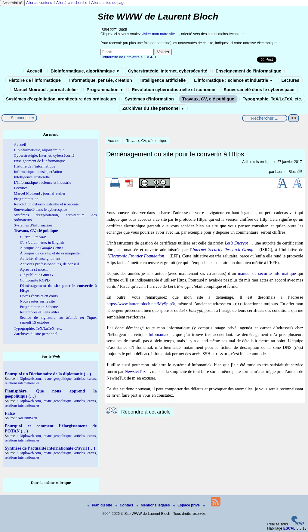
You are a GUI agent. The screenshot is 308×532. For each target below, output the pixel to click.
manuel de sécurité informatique (267, 273)
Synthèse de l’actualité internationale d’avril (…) (50, 448)
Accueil (34, 71)
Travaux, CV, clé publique (208, 99)
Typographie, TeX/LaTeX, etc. (272, 99)
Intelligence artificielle (163, 80)
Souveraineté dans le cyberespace (258, 89)
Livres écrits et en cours (39, 296)
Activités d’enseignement (40, 258)
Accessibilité (12, 3)
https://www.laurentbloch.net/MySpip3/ (140, 304)
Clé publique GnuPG (36, 274)
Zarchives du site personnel (153, 108)
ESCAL (289, 528)
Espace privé (187, 505)
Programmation (105, 89)
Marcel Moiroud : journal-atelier (46, 89)
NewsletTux (135, 371)
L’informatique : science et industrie (233, 80)
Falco (10, 413)
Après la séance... (34, 269)
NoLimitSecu (27, 418)
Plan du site (100, 505)
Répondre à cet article (146, 412)
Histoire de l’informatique (35, 80)
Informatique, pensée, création (100, 80)
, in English (42, 242)
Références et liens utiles (39, 312)
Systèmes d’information (149, 99)
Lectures (290, 80)
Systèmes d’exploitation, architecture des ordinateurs (61, 99)
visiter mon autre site (158, 34)
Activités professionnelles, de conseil (49, 264)
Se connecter (22, 117)
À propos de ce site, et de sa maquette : (51, 253)
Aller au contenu (39, 3)
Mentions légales (154, 505)
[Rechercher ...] (264, 118)
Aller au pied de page (108, 3)
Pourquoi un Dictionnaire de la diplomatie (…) (48, 373)
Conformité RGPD (35, 280)
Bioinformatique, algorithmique (85, 71)
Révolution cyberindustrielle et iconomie (173, 89)
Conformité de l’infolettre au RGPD (128, 57)
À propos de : (41, 247)
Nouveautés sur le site (37, 301)
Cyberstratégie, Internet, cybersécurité (167, 71)
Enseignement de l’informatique (248, 71)
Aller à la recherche (71, 3)
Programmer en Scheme (39, 306)
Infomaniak (158, 334)
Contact (125, 505)
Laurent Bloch (286, 172)
